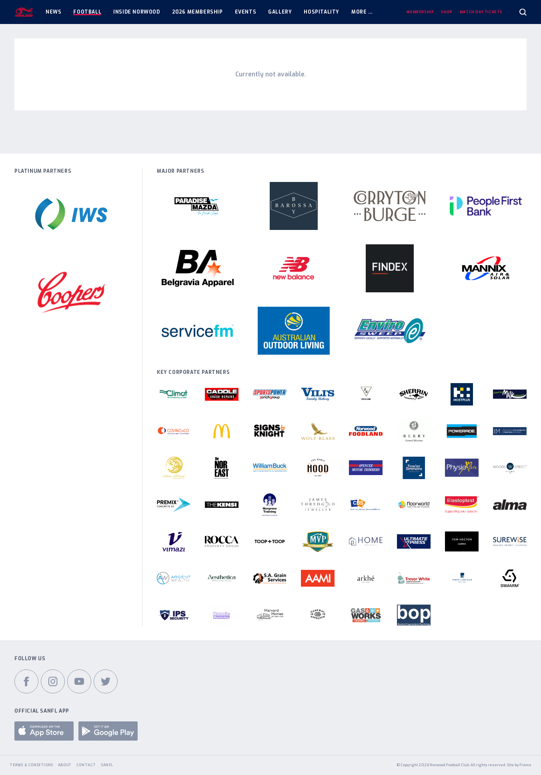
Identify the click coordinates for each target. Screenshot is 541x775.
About (65, 765)
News (53, 12)
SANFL (107, 765)
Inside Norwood (136, 12)
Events (245, 12)
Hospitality (321, 12)
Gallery (280, 12)
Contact (86, 765)
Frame (525, 765)
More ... (362, 12)
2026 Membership (197, 12)
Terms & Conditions (31, 765)
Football (87, 12)
